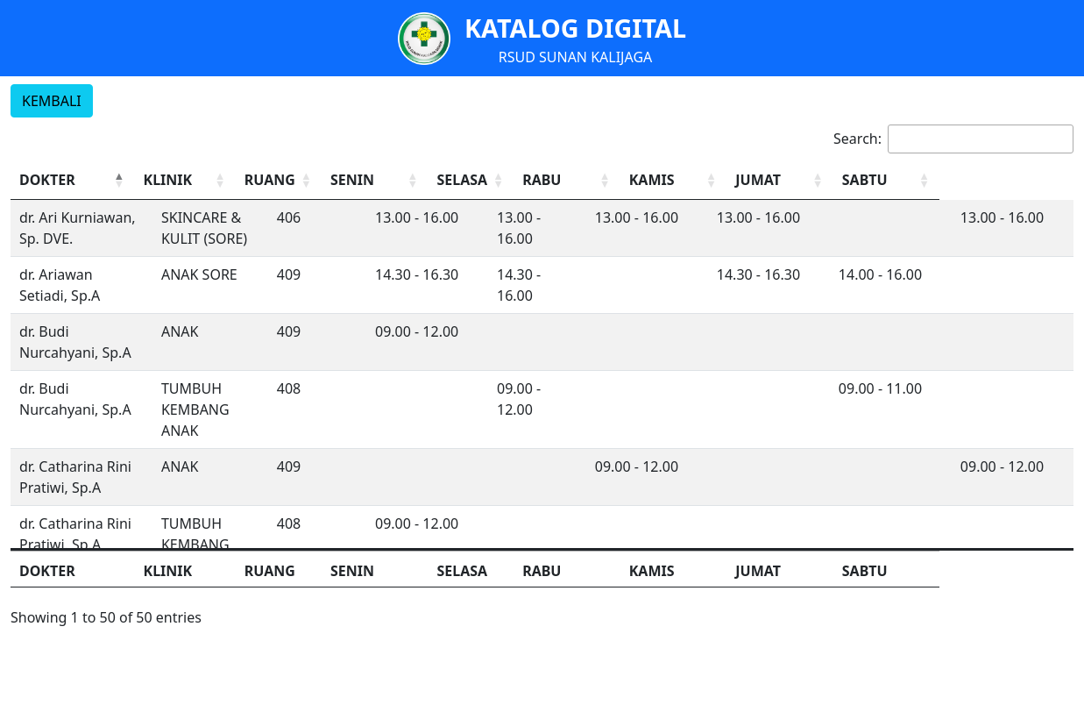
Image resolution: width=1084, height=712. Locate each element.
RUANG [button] (326, 179)
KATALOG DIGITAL (575, 28)
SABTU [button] (985, 179)
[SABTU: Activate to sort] (1013, 180)
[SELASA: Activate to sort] (547, 180)
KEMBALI (51, 100)
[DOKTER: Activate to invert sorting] (88, 180)
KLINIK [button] (199, 179)
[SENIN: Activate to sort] (442, 180)
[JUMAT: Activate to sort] (893, 180)
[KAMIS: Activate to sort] (773, 180)
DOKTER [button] (47, 179)
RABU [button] (621, 179)
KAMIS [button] (745, 179)
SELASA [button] (536, 179)
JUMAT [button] (865, 179)
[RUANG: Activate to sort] (337, 180)
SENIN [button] (413, 179)
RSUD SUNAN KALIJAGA (576, 57)
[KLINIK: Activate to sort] (230, 180)
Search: (857, 138)
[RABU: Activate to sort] (653, 180)
